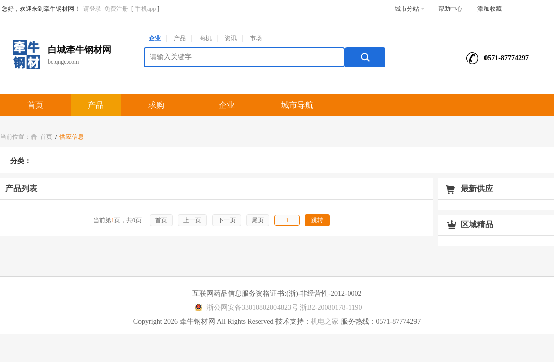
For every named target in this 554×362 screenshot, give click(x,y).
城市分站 (410, 8)
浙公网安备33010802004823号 (245, 307)
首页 (35, 105)
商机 (205, 38)
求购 (156, 105)
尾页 (258, 220)
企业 (155, 38)
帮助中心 (450, 8)
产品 (180, 38)
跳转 (317, 220)
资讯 (231, 38)
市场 (256, 38)
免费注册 (116, 8)
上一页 (192, 220)
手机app (145, 8)
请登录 (92, 8)
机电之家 (325, 321)
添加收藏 (489, 8)
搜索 (365, 57)
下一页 (227, 220)
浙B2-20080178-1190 (331, 307)
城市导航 (297, 105)
